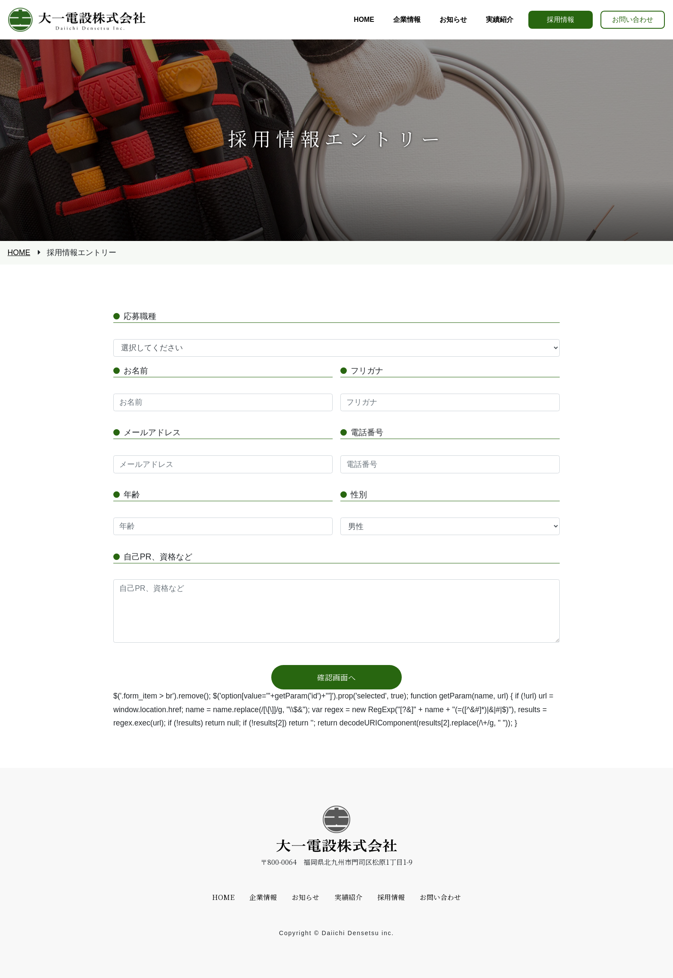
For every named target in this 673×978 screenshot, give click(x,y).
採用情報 (560, 19)
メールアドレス (152, 432)
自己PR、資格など (158, 556)
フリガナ (367, 370)
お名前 (136, 370)
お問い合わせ (632, 19)
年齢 (132, 494)
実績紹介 (348, 897)
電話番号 (367, 432)
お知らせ (305, 897)
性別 (359, 494)
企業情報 (263, 897)
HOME (19, 253)
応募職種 (140, 316)
